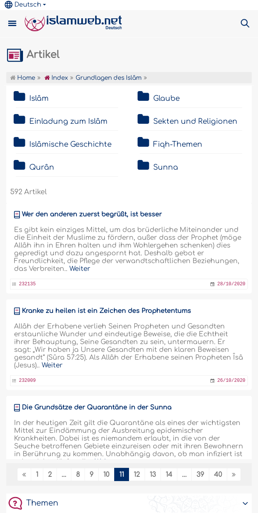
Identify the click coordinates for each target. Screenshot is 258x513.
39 (200, 474)
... (64, 474)
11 (121, 474)
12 (137, 474)
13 (153, 474)
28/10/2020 (231, 284)
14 (169, 474)
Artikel (32, 54)
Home (22, 78)
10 (106, 474)
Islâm (39, 98)
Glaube (166, 98)
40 (218, 474)
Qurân (41, 167)
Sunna (165, 167)
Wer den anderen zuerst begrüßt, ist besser (92, 214)
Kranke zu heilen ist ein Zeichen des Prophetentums (106, 310)
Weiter (79, 268)
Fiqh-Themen (177, 144)
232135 (27, 284)
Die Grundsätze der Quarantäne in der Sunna (96, 407)
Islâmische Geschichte (70, 144)
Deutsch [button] (23, 5)
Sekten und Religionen (195, 121)
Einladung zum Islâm (68, 121)
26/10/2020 (231, 380)
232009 (27, 380)
